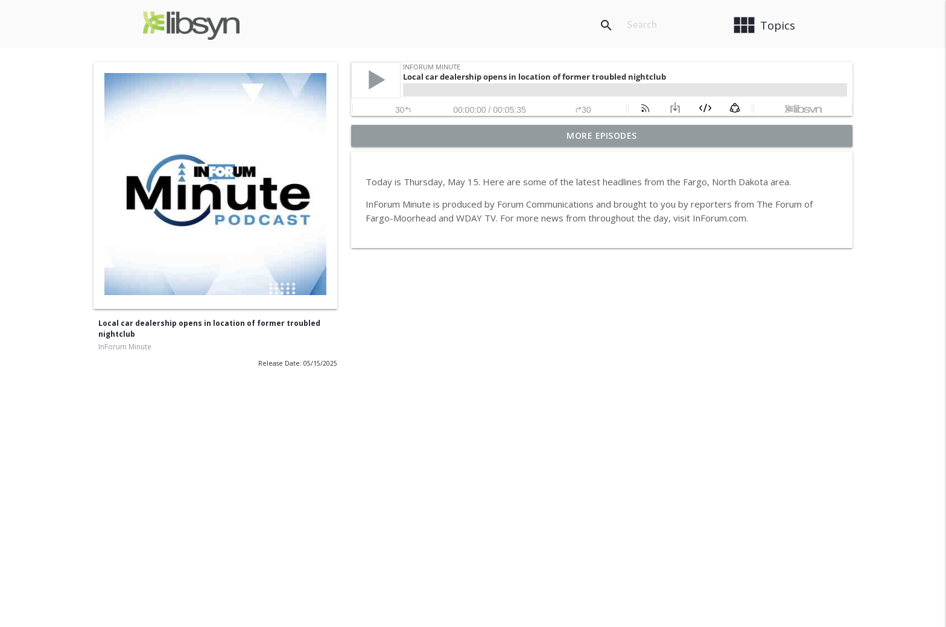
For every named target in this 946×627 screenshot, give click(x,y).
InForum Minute (124, 347)
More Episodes (602, 135)
